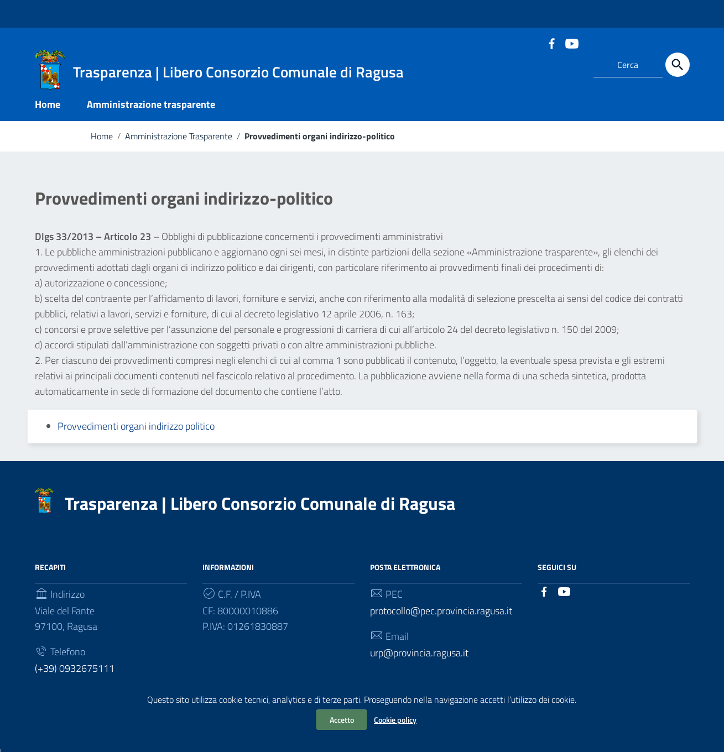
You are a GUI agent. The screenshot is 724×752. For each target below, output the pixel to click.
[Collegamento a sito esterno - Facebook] (551, 42)
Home (47, 107)
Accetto (342, 719)
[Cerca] (677, 65)
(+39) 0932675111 (74, 671)
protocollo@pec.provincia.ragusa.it (441, 613)
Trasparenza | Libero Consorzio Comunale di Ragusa (260, 506)
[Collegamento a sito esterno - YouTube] (571, 42)
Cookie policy (395, 719)
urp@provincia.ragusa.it (419, 655)
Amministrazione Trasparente (178, 138)
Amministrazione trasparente (151, 107)
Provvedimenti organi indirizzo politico (136, 428)
